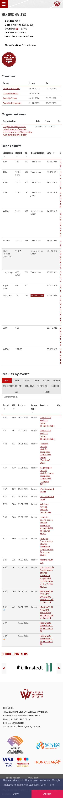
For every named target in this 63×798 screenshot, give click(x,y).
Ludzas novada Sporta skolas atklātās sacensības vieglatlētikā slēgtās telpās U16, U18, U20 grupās (47, 577)
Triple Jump (42, 386)
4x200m (56, 380)
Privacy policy (32, 777)
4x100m (46, 380)
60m (6, 380)
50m (16, 391)
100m (17, 380)
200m (26, 380)
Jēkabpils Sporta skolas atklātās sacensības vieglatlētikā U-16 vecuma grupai (46, 525)
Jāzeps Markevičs (10, 93)
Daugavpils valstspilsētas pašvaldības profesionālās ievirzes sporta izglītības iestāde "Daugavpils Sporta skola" (17, 130)
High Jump (55, 386)
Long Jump (29, 386)
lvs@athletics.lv (20, 719)
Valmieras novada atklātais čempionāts (45, 508)
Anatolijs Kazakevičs (12, 103)
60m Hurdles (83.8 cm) (12, 386)
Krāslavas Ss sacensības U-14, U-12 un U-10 (46, 627)
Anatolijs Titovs (10, 98)
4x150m (46, 391)
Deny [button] (16, 794)
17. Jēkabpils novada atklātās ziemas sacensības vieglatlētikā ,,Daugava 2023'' (47, 476)
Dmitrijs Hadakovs (11, 88)
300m (36, 380)
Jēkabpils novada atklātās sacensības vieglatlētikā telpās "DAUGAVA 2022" (45, 453)
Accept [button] (47, 794)
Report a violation (12, 777)
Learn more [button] (47, 784)
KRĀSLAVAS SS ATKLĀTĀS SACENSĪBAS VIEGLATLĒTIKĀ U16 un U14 (46, 597)
